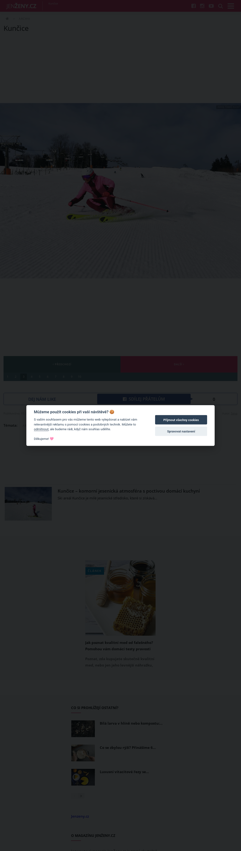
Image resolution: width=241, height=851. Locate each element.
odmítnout (41, 429)
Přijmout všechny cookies (181, 420)
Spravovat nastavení (181, 431)
